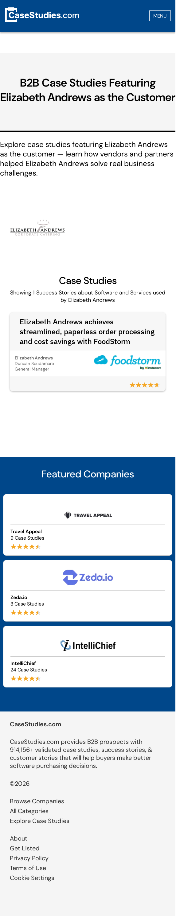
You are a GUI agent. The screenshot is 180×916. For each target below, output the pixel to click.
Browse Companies (37, 801)
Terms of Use (28, 868)
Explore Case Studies (39, 821)
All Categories (29, 811)
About (18, 838)
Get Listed (25, 848)
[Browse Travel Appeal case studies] (87, 525)
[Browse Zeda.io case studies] (87, 591)
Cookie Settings (32, 878)
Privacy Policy (29, 858)
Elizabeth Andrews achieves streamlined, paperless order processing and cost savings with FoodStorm (87, 331)
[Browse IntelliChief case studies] (87, 656)
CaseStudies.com (35, 724)
